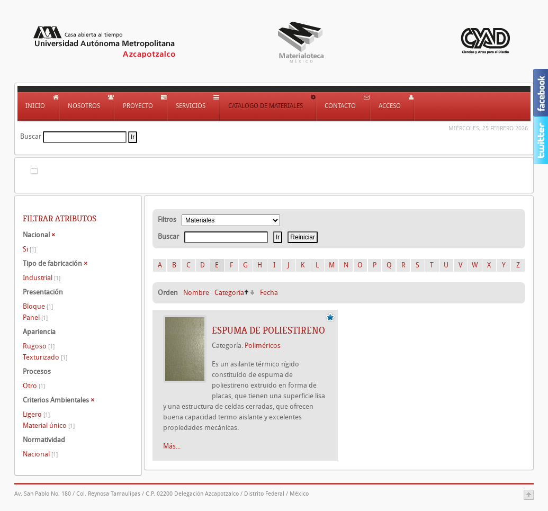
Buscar (30, 136)
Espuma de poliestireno (268, 330)
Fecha (269, 293)
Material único (49, 425)
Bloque (38, 306)
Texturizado (45, 357)
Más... (172, 446)
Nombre (196, 293)
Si (29, 249)
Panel (35, 317)
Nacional (40, 454)
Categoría (229, 293)
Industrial (41, 278)
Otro (34, 386)
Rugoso (39, 346)
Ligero (36, 414)
